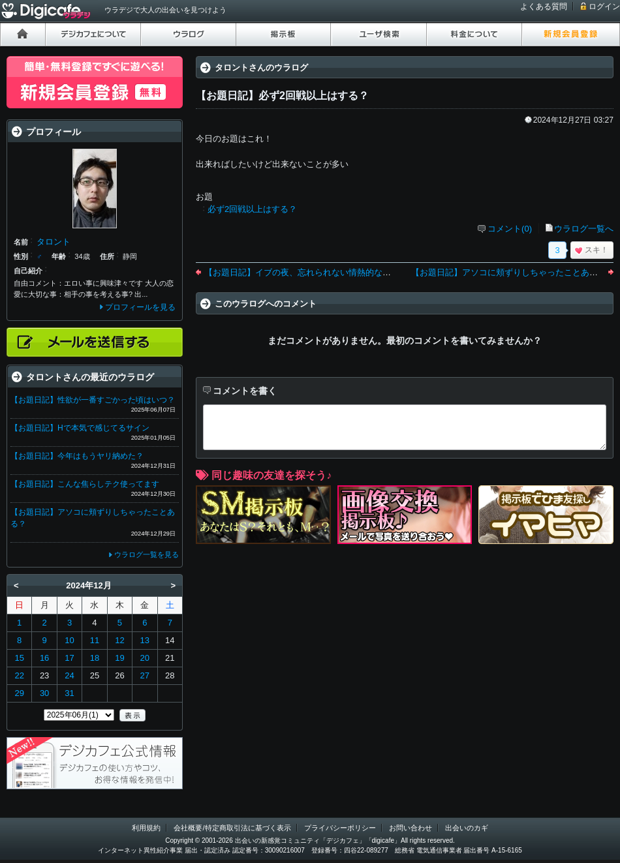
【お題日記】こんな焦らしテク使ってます (84, 484)
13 (144, 640)
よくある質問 (543, 6)
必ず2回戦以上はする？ (252, 209)
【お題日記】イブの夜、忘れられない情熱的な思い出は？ (314, 272)
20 (144, 658)
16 (44, 658)
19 (119, 658)
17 (69, 658)
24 (69, 675)
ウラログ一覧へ (583, 229)
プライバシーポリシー (340, 828)
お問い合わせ (410, 828)
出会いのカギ (466, 828)
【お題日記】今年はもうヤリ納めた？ (77, 456)
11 (94, 640)
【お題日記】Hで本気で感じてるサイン (79, 427)
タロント (53, 242)
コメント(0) (510, 229)
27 (144, 675)
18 (94, 658)
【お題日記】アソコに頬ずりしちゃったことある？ (508, 272)
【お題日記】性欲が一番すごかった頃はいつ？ (92, 399)
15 (18, 658)
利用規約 (146, 828)
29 (18, 693)
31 (69, 693)
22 (18, 675)
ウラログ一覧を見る (146, 554)
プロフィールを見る (140, 307)
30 (44, 693)
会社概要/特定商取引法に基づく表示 (232, 828)
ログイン (604, 6)
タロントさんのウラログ (261, 67)
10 (69, 640)
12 (119, 640)
